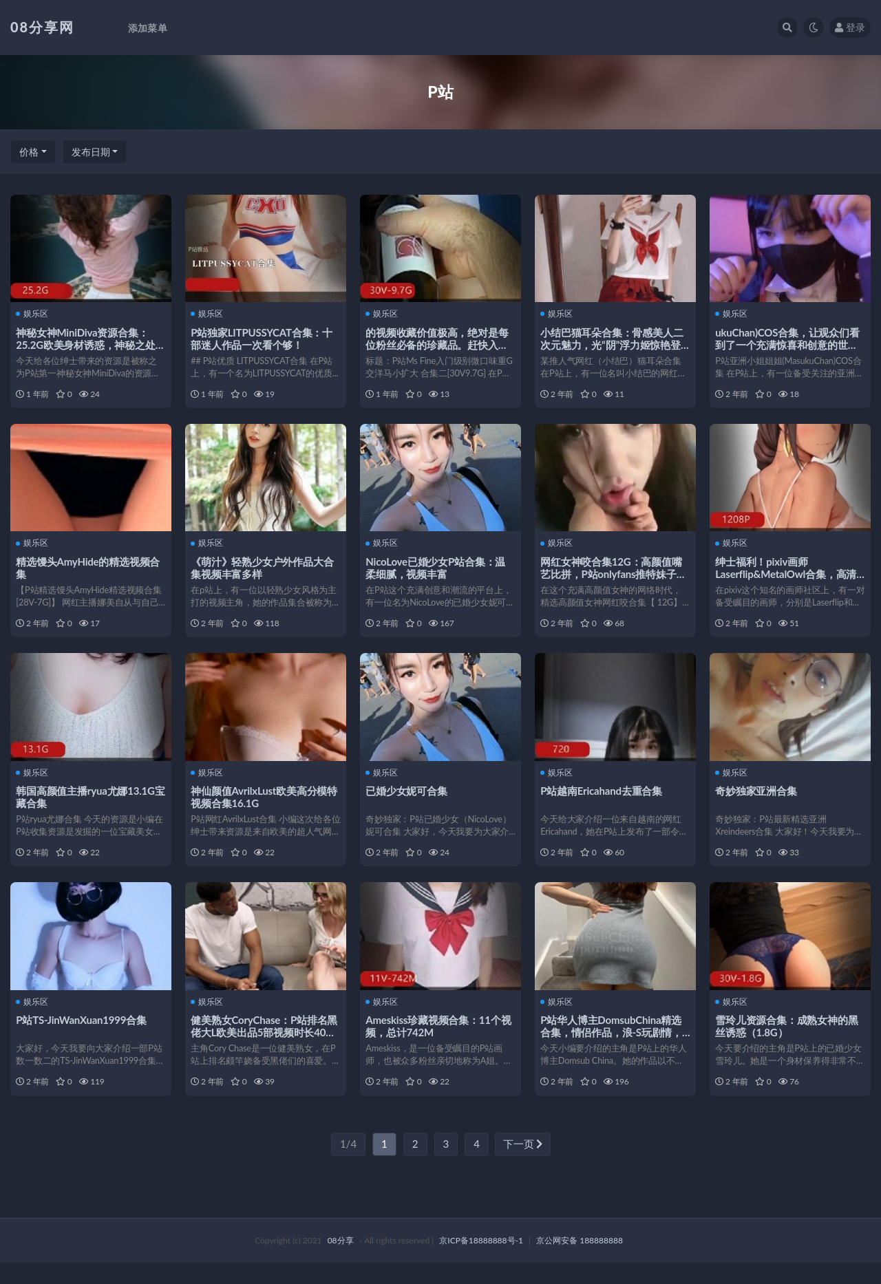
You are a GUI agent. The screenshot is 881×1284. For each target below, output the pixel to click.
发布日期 (91, 152)
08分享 (341, 1261)
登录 (850, 27)
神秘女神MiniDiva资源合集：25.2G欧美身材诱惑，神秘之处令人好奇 (86, 344)
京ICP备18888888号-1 (481, 1261)
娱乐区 (33, 314)
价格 (29, 152)
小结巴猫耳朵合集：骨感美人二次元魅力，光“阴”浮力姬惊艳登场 (613, 344)
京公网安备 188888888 (579, 1261)
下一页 (523, 1165)
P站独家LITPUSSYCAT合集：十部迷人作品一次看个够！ (263, 337)
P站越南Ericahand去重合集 (603, 801)
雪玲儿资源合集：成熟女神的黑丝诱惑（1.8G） (788, 1042)
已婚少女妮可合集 (407, 801)
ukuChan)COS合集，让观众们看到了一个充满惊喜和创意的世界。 (788, 344)
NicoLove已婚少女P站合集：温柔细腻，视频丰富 (437, 572)
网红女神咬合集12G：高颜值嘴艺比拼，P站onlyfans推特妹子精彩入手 (615, 578)
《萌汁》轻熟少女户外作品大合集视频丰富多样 (263, 572)
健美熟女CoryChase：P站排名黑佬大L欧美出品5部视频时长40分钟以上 (265, 1048)
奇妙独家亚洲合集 (757, 801)
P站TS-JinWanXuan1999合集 (82, 1036)
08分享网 (42, 27)
